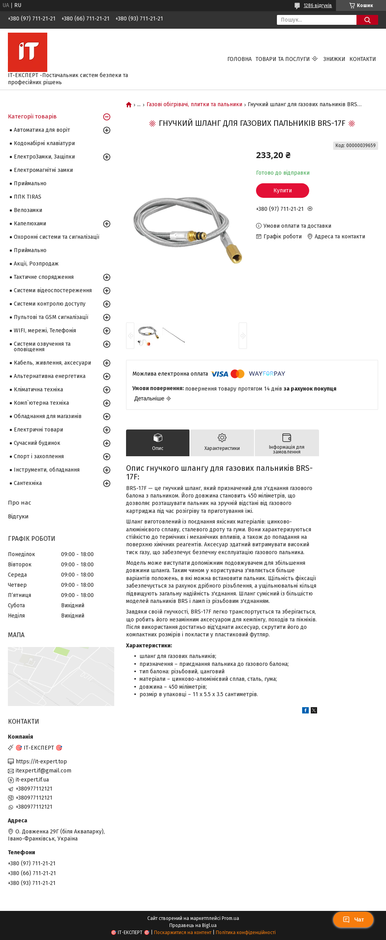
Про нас (19, 502)
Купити (282, 190)
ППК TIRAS (27, 197)
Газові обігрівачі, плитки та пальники (194, 104)
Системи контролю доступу (49, 303)
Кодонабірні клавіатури (44, 143)
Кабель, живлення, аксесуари (52, 362)
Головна (239, 59)
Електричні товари (38, 429)
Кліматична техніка (38, 389)
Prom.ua (230, 918)
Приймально (30, 183)
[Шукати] (367, 20)
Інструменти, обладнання (47, 469)
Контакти (362, 59)
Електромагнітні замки (43, 170)
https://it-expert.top (41, 761)
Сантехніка (28, 483)
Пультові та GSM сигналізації (51, 317)
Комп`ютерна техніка (41, 403)
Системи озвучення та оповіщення (42, 347)
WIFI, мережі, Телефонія (45, 330)
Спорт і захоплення (39, 456)
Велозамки (28, 210)
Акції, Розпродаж (36, 263)
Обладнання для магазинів (48, 416)
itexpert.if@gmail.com (43, 770)
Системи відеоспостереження (53, 290)
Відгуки (18, 516)
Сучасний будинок (37, 443)
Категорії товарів (32, 116)
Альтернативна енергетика (49, 376)
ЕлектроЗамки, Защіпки (44, 156)
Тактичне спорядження (44, 277)
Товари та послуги (283, 59)
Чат (353, 919)
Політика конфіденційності (246, 932)
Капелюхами (30, 223)
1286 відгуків (318, 5)
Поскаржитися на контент (183, 932)
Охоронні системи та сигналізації (56, 237)
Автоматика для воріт (42, 130)
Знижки (334, 59)
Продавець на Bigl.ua (193, 925)
